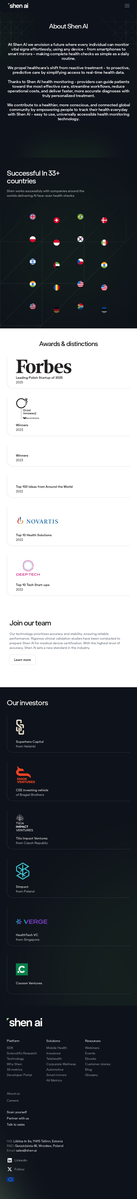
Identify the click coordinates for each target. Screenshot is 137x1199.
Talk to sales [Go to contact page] (16, 1124)
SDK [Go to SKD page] (10, 1048)
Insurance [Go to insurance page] (53, 1053)
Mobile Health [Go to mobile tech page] (56, 1048)
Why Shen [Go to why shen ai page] (14, 1064)
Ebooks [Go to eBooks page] (90, 1059)
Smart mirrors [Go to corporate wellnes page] (56, 1075)
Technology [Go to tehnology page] (15, 1059)
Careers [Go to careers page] (13, 1100)
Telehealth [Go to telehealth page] (54, 1059)
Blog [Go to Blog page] (88, 1069)
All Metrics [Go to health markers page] (54, 1080)
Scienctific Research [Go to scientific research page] (22, 1053)
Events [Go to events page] (90, 1053)
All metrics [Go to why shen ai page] (14, 1069)
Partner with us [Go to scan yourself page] (18, 1118)
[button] (126, 5)
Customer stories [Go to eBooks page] (97, 1064)
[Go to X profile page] (17, 1169)
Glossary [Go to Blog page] (91, 1075)
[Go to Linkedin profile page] (17, 1160)
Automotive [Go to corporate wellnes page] (54, 1069)
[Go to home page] (18, 6)
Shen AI (23, 114)
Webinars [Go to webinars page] (92, 1048)
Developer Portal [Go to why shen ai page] (19, 1075)
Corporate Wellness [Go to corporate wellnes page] (61, 1064)
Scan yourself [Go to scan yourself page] (17, 1112)
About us (13, 1093)
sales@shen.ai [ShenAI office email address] (26, 1150)
